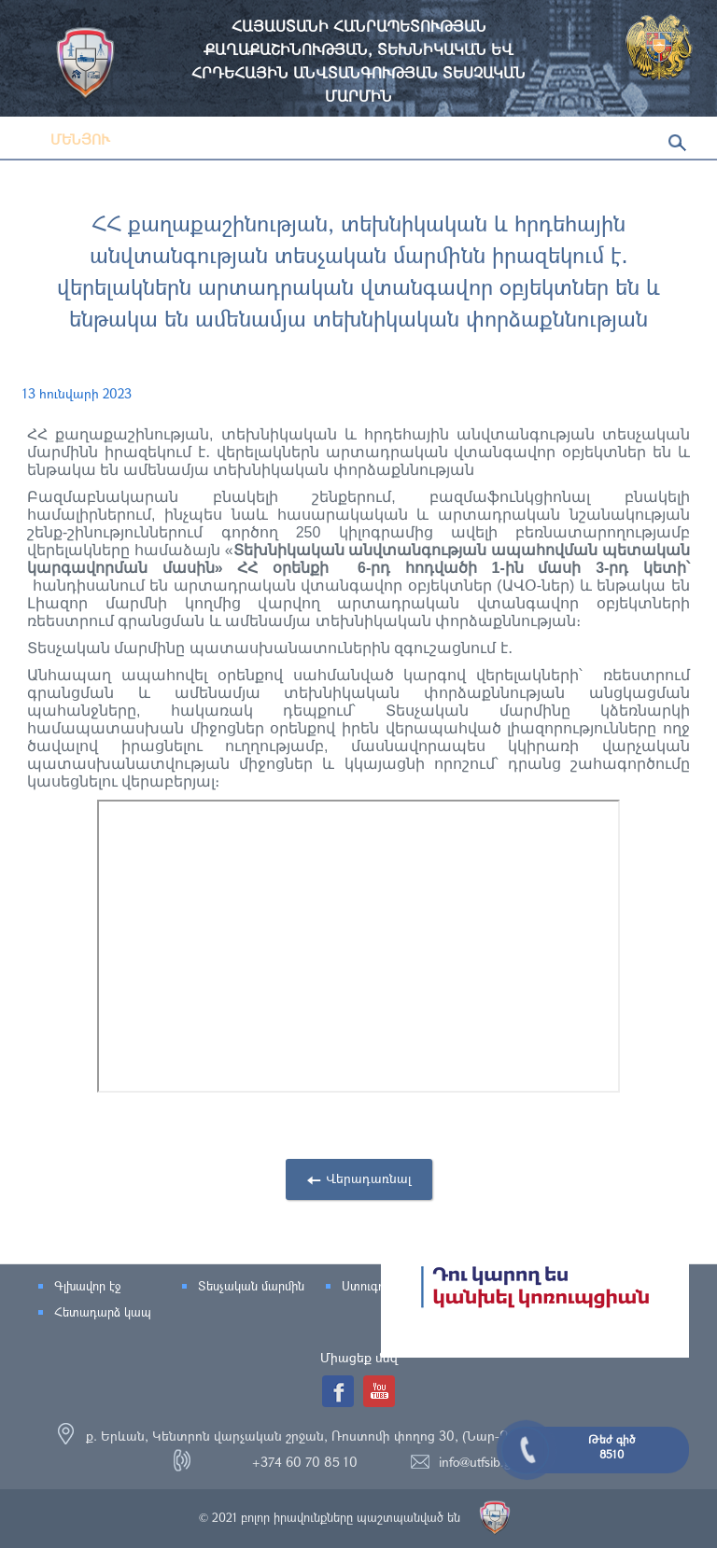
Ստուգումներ (378, 1285)
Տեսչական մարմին (251, 1285)
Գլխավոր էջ (87, 1285)
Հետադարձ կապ (102, 1312)
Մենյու (66, 139)
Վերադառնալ (369, 1178)
